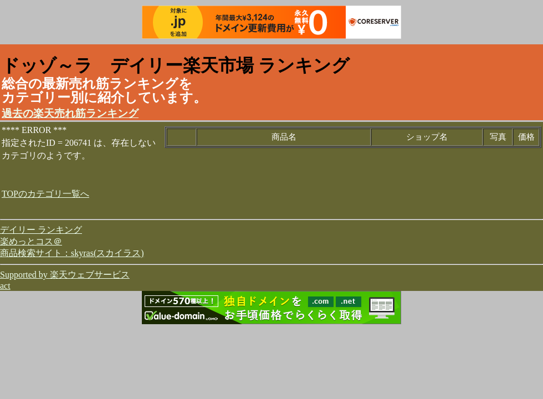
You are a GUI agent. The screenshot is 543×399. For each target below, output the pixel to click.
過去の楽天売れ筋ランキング (70, 113)
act (5, 285)
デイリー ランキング (41, 229)
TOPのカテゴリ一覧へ (45, 193)
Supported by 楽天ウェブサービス (65, 274)
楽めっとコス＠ (31, 241)
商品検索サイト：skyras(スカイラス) (72, 253)
